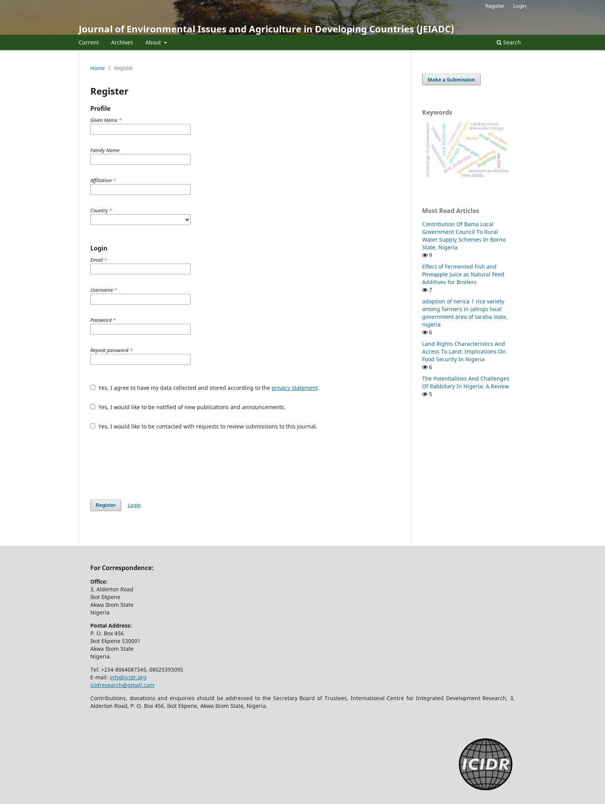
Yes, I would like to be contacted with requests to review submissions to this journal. (203, 426)
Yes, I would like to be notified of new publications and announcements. (188, 407)
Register (494, 5)
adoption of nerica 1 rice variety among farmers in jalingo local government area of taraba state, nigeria (465, 313)
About (153, 42)
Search (509, 42)
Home (97, 67)
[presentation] (149, 465)
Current (89, 42)
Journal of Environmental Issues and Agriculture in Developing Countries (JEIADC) (266, 28)
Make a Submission (451, 79)
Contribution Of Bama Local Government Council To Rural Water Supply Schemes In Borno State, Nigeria (463, 235)
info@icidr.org (128, 677)
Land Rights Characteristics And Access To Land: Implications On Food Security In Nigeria (464, 351)
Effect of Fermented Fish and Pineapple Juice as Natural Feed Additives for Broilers (463, 274)
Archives (122, 42)
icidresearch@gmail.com (122, 685)
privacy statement (295, 387)
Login (519, 5)
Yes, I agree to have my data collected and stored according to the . (204, 387)
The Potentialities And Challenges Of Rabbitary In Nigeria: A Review (465, 382)
